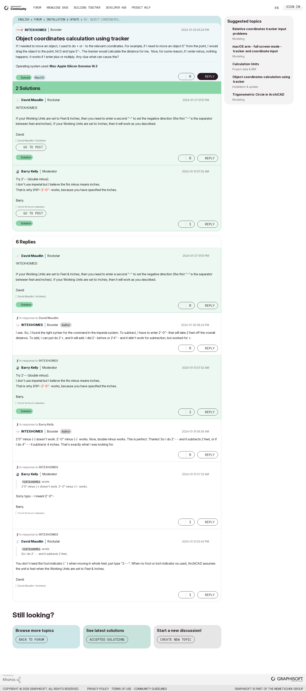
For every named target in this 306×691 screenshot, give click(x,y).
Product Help (141, 7)
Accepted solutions (107, 639)
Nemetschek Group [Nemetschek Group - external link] (288, 688)
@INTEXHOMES (31, 481)
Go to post (33, 147)
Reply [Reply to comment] (210, 158)
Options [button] (215, 20)
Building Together (87, 7)
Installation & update (245, 86)
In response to (39, 318)
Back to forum (31, 639)
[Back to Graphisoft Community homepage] (16, 7)
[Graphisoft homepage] (287, 679)
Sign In (293, 7)
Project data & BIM (244, 69)
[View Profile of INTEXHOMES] (35, 30)
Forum (37, 7)
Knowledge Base (57, 7)
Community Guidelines (150, 688)
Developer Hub (116, 7)
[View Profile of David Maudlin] (32, 100)
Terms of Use (121, 688)
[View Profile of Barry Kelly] (29, 171)
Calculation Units (245, 64)
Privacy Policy (98, 688)
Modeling (238, 38)
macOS (39, 77)
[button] (182, 76)
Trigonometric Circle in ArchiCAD (258, 94)
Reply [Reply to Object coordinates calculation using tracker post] (210, 76)
